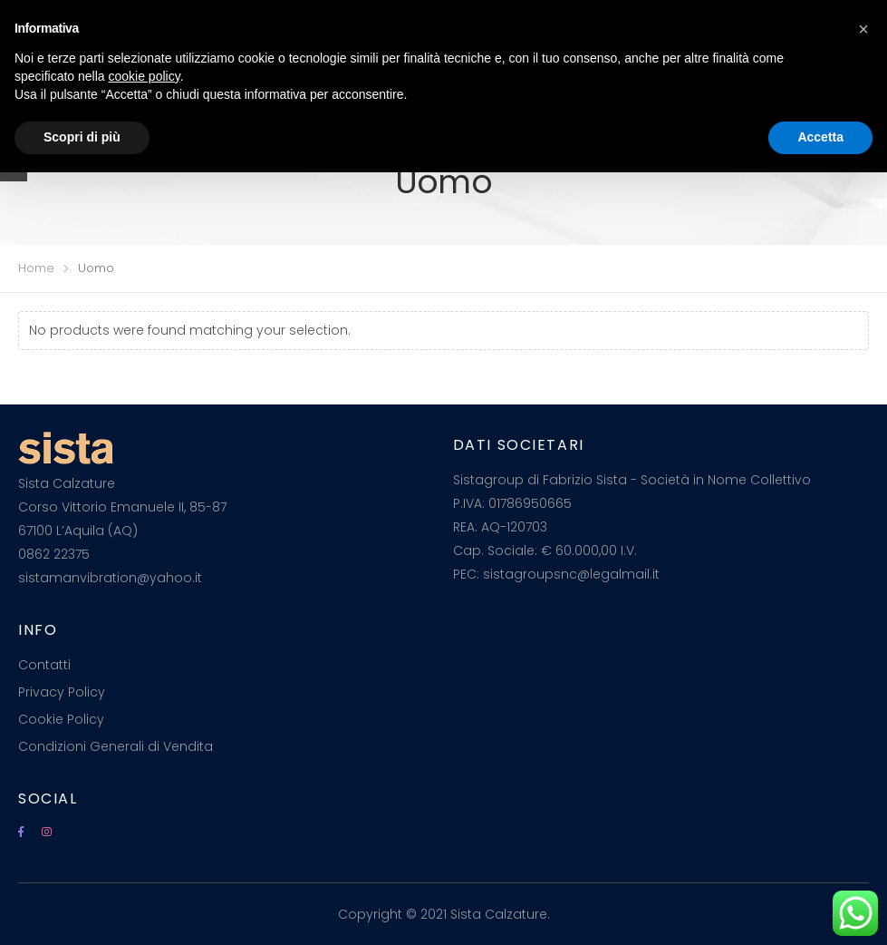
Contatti (44, 665)
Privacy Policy (61, 692)
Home (36, 268)
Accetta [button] (820, 137)
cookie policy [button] (144, 76)
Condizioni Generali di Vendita (115, 746)
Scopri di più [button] (82, 137)
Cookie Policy (61, 719)
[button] (863, 29)
